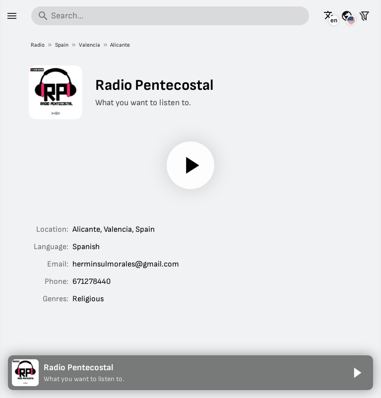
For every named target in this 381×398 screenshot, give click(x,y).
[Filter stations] (364, 16)
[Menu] (12, 16)
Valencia (89, 45)
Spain (61, 45)
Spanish (86, 247)
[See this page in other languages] (329, 16)
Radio (38, 45)
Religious (88, 299)
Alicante (120, 45)
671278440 (91, 281)
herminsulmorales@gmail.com (125, 264)
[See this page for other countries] (347, 16)
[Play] (190, 165)
